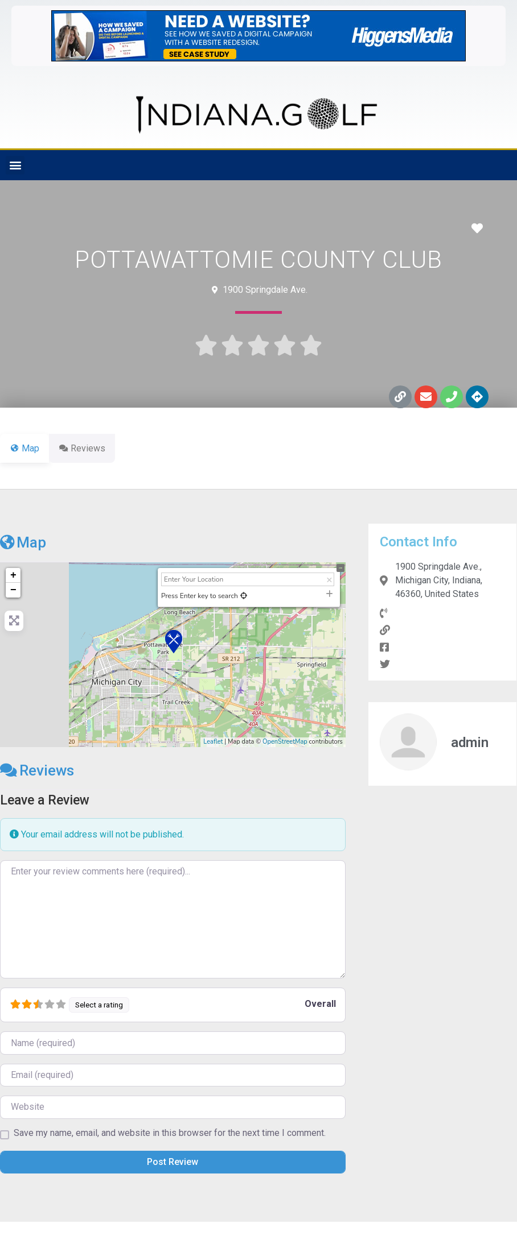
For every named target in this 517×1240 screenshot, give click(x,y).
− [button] (13, 590)
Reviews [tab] (88, 448)
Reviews (37, 770)
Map (23, 542)
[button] (15, 165)
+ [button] (13, 575)
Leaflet (213, 741)
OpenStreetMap (284, 741)
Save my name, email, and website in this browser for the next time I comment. (170, 1133)
